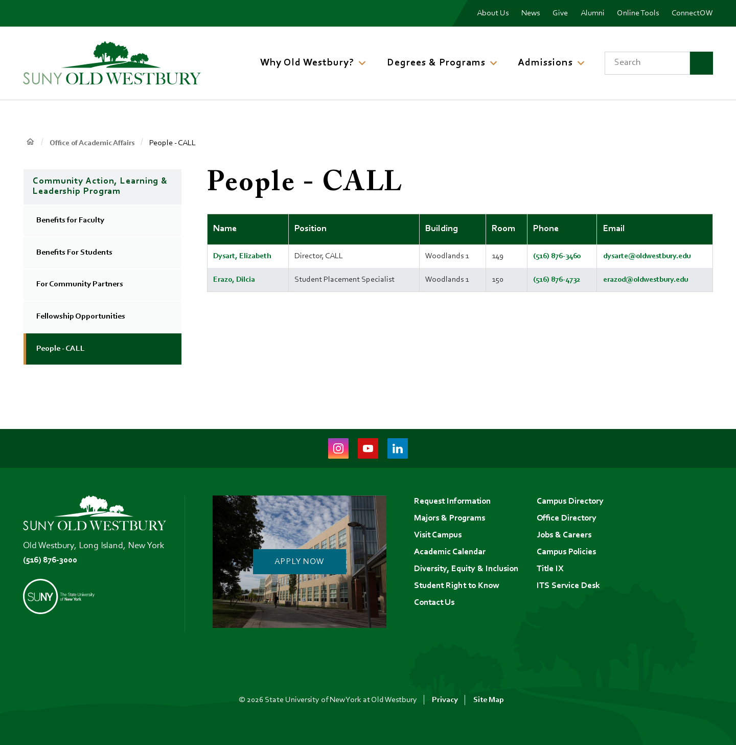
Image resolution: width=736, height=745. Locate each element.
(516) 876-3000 (52, 560)
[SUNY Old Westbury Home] (112, 62)
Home (30, 142)
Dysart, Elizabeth (243, 256)
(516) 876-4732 (552, 279)
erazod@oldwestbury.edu (645, 279)
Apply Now (299, 562)
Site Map (488, 700)
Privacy (445, 700)
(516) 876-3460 (552, 256)
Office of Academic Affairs (95, 143)
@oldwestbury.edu (659, 256)
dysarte (612, 256)
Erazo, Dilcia (235, 279)
